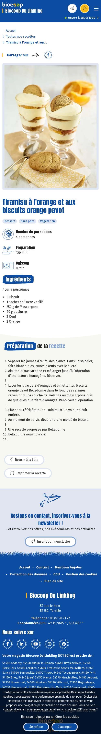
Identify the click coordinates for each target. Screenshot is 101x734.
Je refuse (36, 727)
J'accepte (64, 727)
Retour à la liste (24, 460)
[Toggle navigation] (96, 9)
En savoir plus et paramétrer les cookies (50, 716)
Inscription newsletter (50, 542)
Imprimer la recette (28, 473)
